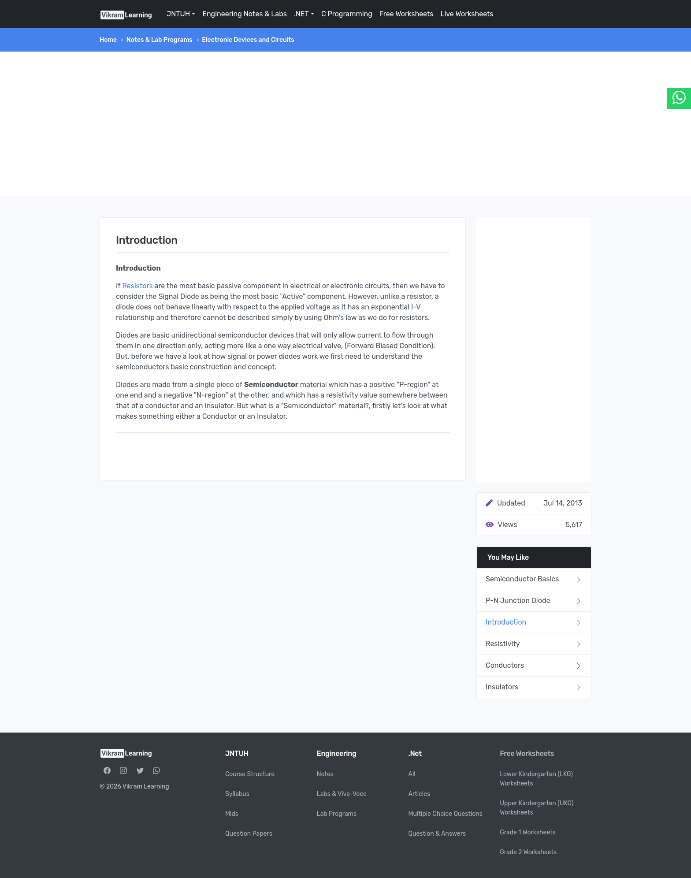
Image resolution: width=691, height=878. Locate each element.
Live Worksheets (466, 14)
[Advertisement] (345, 124)
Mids (231, 814)
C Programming (346, 14)
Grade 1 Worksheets (528, 832)
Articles (420, 794)
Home (108, 40)
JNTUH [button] (178, 14)
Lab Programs (337, 814)
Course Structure (250, 774)
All (412, 774)
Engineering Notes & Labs (244, 14)
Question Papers (248, 833)
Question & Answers (437, 833)
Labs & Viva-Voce (342, 794)
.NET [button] (301, 14)
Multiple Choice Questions (446, 814)
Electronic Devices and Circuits (248, 40)
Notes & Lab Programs (159, 40)
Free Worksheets (406, 14)
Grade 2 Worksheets (528, 852)
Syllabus (237, 794)
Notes (325, 774)
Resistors (137, 286)
